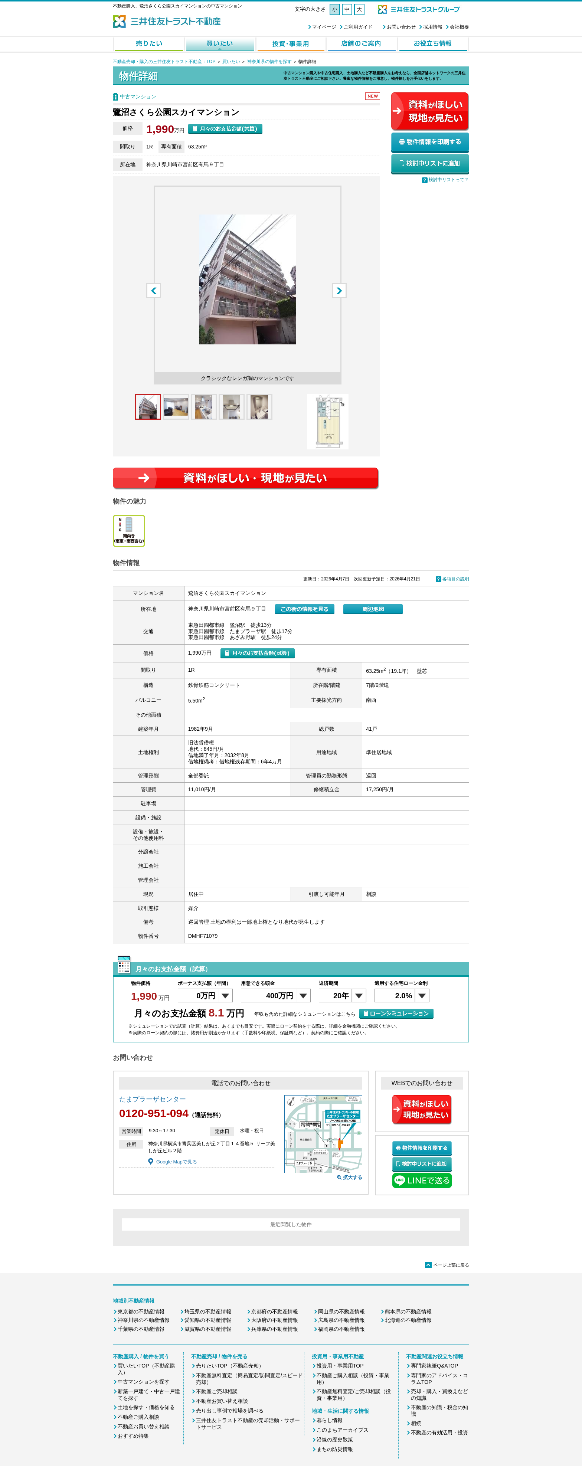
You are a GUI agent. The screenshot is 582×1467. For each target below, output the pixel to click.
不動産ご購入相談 (138, 1417)
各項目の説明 (455, 579)
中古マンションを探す (144, 1382)
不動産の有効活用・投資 (439, 1432)
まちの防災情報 (335, 1449)
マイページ (324, 27)
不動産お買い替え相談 (144, 1427)
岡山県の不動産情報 (341, 1311)
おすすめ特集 (133, 1436)
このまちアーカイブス (343, 1430)
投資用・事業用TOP (340, 1366)
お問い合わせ (401, 27)
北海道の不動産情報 (408, 1320)
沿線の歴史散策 (335, 1440)
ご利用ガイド (358, 27)
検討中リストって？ (449, 179)
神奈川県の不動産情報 (144, 1320)
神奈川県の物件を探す (269, 61)
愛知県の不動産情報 (207, 1320)
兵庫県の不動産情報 (274, 1329)
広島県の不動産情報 (341, 1320)
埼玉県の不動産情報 (207, 1311)
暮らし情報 (330, 1420)
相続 (416, 1423)
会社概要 (459, 27)
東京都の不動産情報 (141, 1311)
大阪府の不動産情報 (274, 1320)
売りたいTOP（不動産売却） (230, 1366)
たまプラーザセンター (152, 1099)
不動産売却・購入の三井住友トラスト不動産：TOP (164, 61)
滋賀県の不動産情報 (207, 1329)
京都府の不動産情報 (274, 1311)
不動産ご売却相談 (217, 1391)
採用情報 (432, 27)
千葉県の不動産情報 (141, 1329)
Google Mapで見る (176, 1162)
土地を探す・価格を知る (146, 1407)
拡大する (352, 1177)
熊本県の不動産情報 (408, 1311)
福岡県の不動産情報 (341, 1329)
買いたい (231, 61)
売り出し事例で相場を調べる (230, 1411)
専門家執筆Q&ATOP (434, 1366)
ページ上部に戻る (447, 1265)
